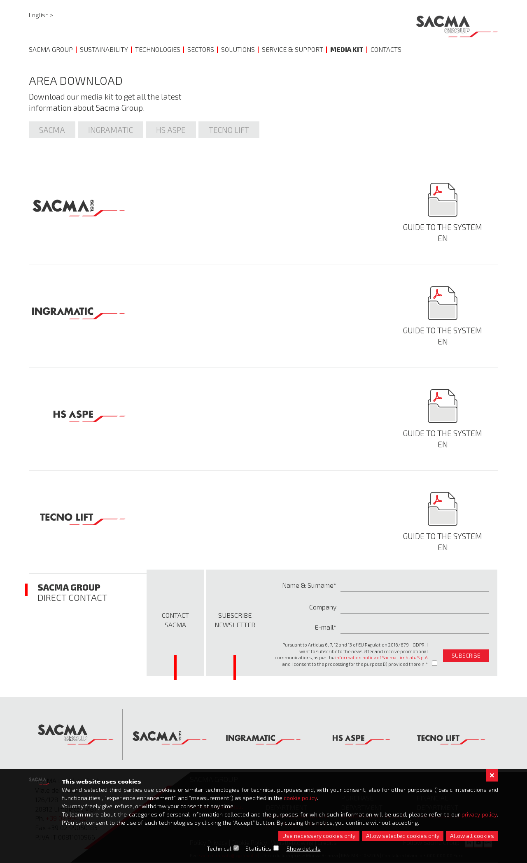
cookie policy (300, 797)
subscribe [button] (466, 655)
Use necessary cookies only (318, 835)
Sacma (52, 130)
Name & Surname (307, 585)
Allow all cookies (472, 835)
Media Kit (347, 49)
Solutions (238, 49)
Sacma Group (51, 49)
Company (322, 607)
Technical (219, 848)
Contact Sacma (175, 619)
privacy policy (479, 814)
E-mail (324, 627)
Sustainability (104, 49)
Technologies (157, 49)
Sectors (200, 49)
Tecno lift (229, 130)
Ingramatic (110, 130)
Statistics (258, 848)
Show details (304, 848)
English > (41, 15)
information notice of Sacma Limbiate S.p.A (381, 657)
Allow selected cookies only (402, 835)
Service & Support (292, 49)
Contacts (386, 49)
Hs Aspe (171, 130)
